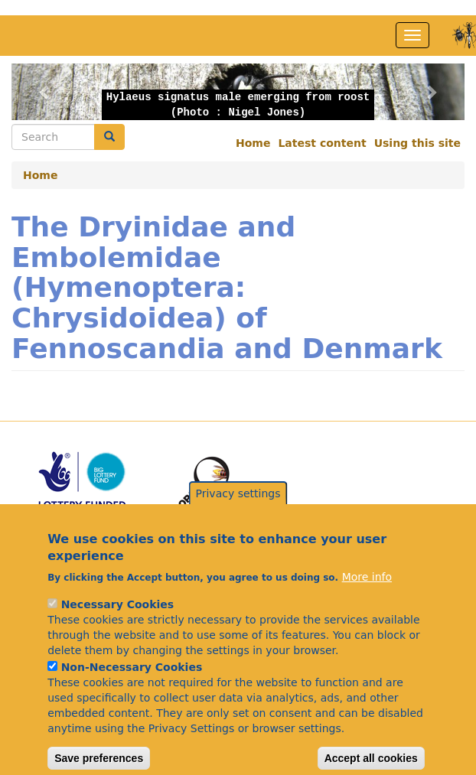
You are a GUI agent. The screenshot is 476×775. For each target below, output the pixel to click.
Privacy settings (238, 516)
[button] (45, 91)
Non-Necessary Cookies (132, 689)
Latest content (322, 143)
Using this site (417, 143)
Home (253, 143)
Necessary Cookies (117, 626)
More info (367, 599)
